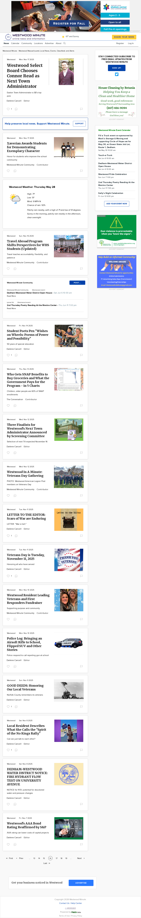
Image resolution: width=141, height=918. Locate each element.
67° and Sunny (70, 36)
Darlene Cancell (14, 101)
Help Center (76, 903)
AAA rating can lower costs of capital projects (28, 833)
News (6, 43)
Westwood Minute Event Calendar (114, 130)
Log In (131, 43)
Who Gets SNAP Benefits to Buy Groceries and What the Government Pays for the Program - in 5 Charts (28, 380)
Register (120, 43)
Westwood (11, 60)
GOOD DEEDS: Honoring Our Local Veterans (25, 687)
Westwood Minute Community (21, 165)
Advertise (49, 43)
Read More (11, 296)
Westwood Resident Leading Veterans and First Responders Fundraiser (28, 599)
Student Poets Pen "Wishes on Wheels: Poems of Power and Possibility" (27, 334)
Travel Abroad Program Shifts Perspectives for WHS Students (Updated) (28, 245)
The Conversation (15, 399)
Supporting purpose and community (23, 608)
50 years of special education (20, 344)
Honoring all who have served (20, 564)
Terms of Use (64, 916)
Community (26, 43)
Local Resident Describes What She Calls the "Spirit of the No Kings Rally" (26, 729)
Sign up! (116, 68)
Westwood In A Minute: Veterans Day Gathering (25, 474)
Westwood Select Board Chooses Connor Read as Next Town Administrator (25, 76)
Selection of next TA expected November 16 (27, 441)
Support (79, 124)
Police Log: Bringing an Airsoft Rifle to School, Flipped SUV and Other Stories (24, 644)
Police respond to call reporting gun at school (28, 655)
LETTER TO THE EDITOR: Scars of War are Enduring (26, 516)
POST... (77, 283)
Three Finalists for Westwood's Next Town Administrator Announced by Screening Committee (27, 430)
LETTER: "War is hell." (17, 524)
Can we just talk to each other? (21, 739)
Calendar (15, 43)
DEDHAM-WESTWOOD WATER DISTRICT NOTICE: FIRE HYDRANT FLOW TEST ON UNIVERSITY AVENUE (27, 776)
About (58, 43)
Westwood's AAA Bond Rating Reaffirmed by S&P (26, 825)
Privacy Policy (76, 916)
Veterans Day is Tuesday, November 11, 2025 (26, 557)
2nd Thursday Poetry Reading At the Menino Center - (42, 305)
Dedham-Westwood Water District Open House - (39, 293)
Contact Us (64, 903)
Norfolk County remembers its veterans (25, 695)
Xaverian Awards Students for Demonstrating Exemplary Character (27, 147)
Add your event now (116, 204)
